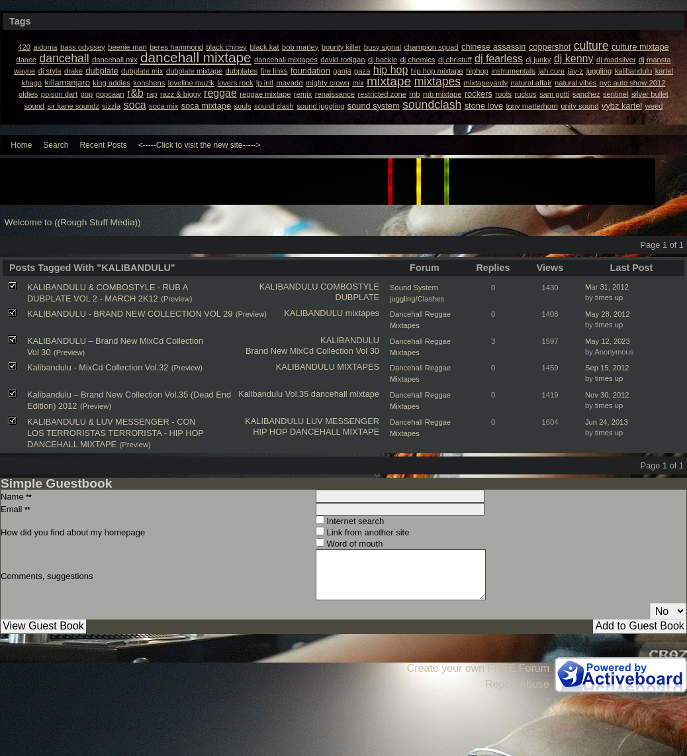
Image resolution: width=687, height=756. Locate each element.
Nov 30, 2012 (607, 395)
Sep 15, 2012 (607, 368)
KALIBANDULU (288, 287)
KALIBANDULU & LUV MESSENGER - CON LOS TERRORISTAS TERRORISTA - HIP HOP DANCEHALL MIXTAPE (115, 433)
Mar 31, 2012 (607, 287)
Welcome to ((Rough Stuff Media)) (73, 222)
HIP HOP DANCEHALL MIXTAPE (316, 432)
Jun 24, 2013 (606, 422)
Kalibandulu (260, 394)
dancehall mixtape (345, 394)
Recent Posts (102, 145)
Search (55, 145)
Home (21, 145)
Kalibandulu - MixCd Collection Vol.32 (97, 367)
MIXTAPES (358, 367)
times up (609, 297)
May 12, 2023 (607, 341)
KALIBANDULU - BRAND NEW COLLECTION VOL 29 (129, 314)
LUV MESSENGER (342, 421)
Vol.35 (297, 394)
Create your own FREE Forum (478, 668)
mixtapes (362, 313)
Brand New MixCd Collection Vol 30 (312, 351)
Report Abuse (517, 684)
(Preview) (176, 299)
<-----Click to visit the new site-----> (199, 145)
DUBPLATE (357, 297)
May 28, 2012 (607, 314)
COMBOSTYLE (349, 287)
